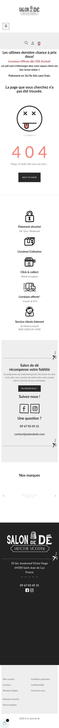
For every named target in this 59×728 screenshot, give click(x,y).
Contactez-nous (38, 690)
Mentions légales (10, 690)
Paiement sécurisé (11, 699)
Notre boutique (10, 705)
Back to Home (29, 177)
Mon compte (8, 679)
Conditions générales (40, 679)
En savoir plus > (29, 388)
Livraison (7, 685)
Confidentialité (37, 685)
